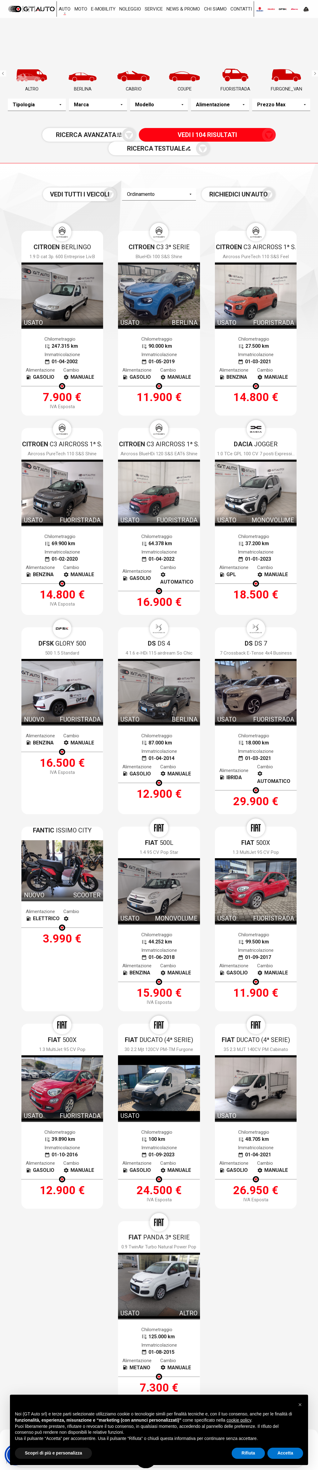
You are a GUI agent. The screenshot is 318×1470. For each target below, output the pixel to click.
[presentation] (159, 1233)
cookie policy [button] (239, 1420)
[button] (300, 1404)
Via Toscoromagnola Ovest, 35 (260, 1372)
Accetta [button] (285, 1452)
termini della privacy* (114, 1211)
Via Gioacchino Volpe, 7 (49, 1367)
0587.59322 (243, 1382)
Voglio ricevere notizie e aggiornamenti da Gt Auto (197, 1211)
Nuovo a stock (70, 1326)
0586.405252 (139, 1382)
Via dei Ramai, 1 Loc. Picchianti (155, 1372)
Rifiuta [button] (248, 1452)
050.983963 (33, 1378)
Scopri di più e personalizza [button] (53, 1452)
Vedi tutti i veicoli (98, 185)
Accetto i (101, 1211)
